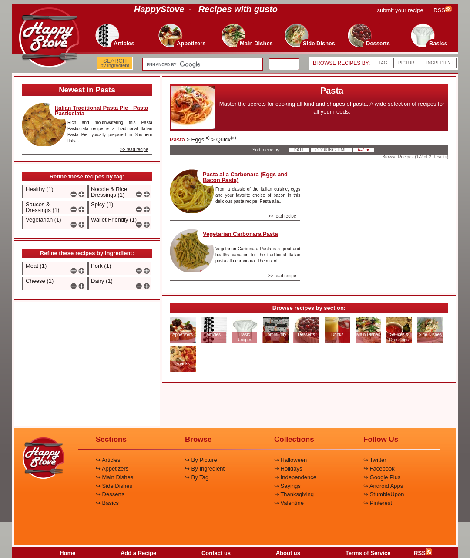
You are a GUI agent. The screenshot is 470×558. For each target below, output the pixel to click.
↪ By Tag (196, 477)
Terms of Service (368, 553)
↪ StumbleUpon (383, 494)
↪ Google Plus (381, 477)
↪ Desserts (110, 494)
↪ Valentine (289, 503)
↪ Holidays (288, 468)
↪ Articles (108, 460)
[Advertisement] (87, 364)
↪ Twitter (374, 460)
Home (67, 553)
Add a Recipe (138, 553)
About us (288, 553)
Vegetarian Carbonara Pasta (240, 234)
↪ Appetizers (112, 468)
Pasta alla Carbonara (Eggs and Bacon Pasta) (245, 177)
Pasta (177, 139)
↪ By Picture (201, 460)
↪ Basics (107, 503)
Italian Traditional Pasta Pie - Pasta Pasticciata (101, 110)
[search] (202, 64)
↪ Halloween (290, 460)
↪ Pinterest (377, 503)
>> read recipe (134, 149)
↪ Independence (295, 477)
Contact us (216, 553)
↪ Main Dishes (114, 477)
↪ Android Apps (383, 486)
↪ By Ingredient (205, 468)
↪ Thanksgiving (294, 494)
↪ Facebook (379, 468)
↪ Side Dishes (114, 486)
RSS (423, 553)
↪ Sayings (287, 486)
